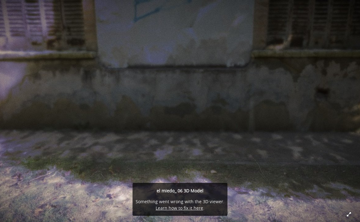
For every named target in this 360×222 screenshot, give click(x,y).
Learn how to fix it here (179, 208)
